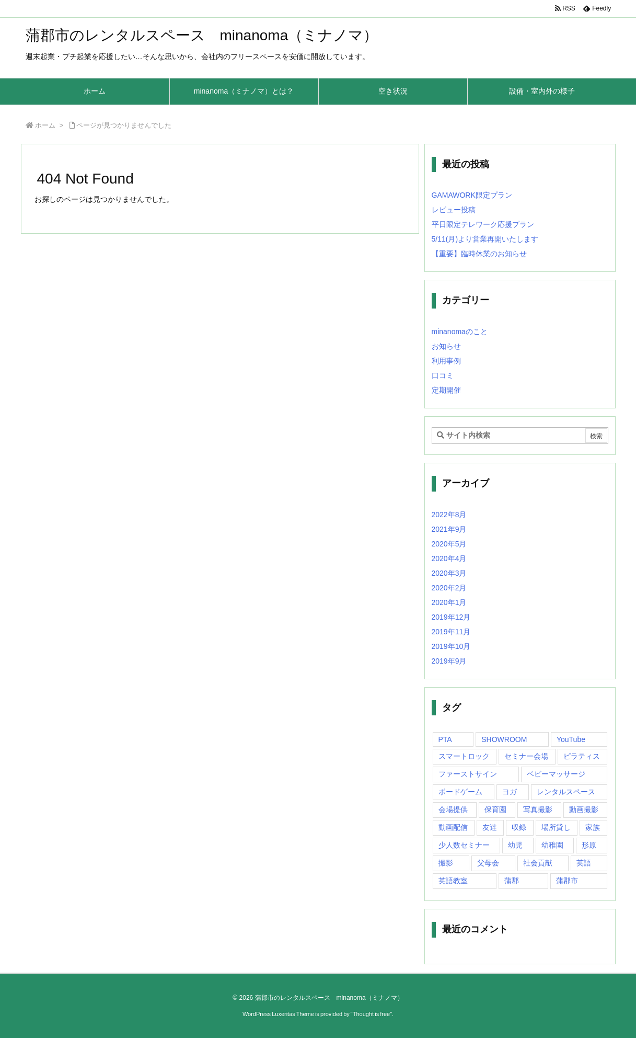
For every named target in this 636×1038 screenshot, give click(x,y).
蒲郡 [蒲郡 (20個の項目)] (511, 880)
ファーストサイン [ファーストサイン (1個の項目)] (467, 774)
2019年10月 (451, 646)
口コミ (443, 375)
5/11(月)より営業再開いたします (485, 239)
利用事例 (446, 361)
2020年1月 (449, 602)
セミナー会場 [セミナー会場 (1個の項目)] (526, 756)
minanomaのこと (460, 331)
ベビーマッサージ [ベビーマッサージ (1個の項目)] (556, 774)
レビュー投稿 (454, 210)
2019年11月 (451, 632)
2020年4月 (449, 558)
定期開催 (446, 390)
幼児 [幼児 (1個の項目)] (515, 845)
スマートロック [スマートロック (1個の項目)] (464, 756)
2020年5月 (449, 544)
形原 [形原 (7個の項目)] (589, 845)
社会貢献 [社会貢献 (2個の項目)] (537, 863)
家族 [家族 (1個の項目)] (592, 827)
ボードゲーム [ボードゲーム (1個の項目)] (460, 792)
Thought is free (371, 1014)
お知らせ (446, 346)
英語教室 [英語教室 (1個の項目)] (453, 880)
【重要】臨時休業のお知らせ (479, 253)
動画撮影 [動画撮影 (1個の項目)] (583, 809)
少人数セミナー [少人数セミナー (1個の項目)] (464, 845)
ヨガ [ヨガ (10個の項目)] (509, 792)
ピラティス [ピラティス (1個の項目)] (581, 756)
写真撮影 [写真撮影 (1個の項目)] (537, 809)
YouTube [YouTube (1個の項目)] (571, 739)
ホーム (45, 125)
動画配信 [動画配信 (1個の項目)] (453, 827)
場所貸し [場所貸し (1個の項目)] (556, 827)
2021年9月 (449, 529)
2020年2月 (449, 588)
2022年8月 (449, 514)
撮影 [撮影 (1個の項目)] (445, 863)
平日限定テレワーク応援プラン (483, 224)
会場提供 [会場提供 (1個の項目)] (453, 809)
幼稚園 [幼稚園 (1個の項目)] (552, 845)
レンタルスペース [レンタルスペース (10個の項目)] (566, 792)
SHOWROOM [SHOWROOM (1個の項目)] (504, 739)
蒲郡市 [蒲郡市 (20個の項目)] (567, 880)
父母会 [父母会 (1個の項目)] (488, 863)
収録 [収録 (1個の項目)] (519, 827)
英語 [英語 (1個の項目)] (583, 863)
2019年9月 (449, 661)
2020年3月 (449, 573)
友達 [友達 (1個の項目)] (489, 827)
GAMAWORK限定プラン (472, 195)
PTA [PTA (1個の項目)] (445, 739)
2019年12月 (451, 617)
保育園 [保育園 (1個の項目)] (495, 809)
